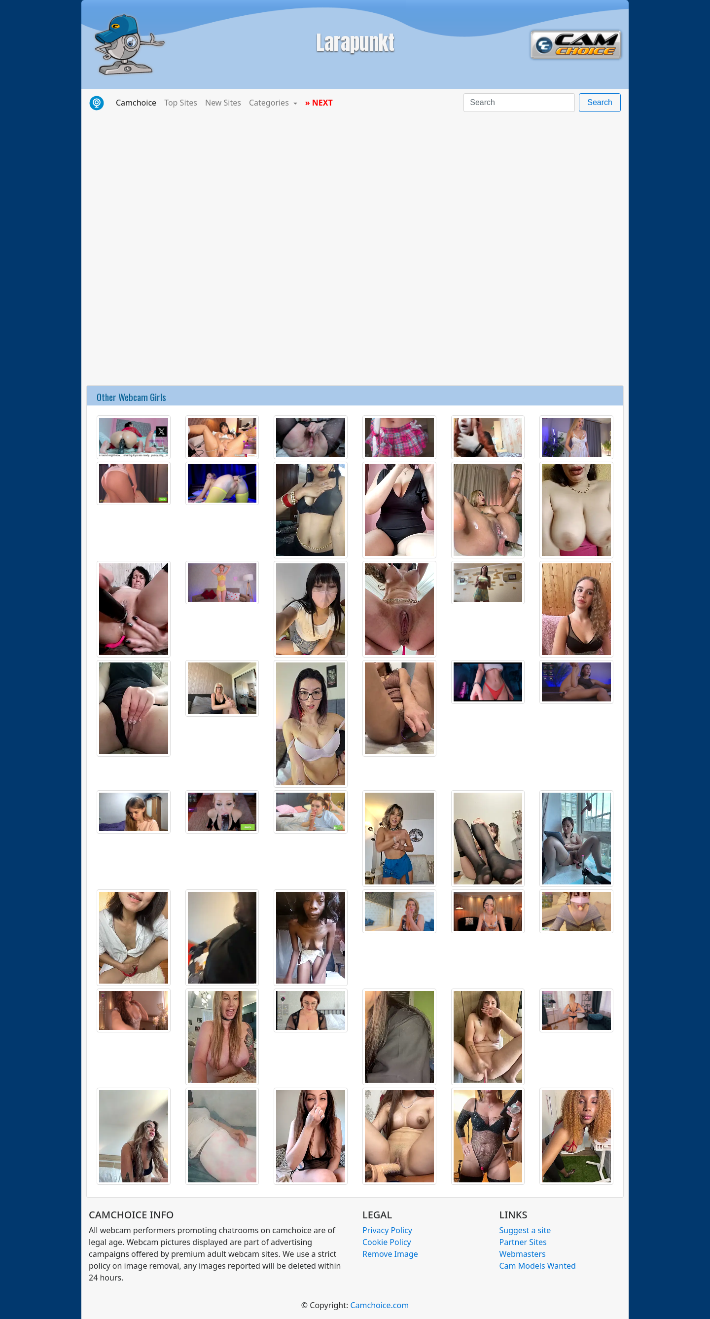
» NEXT (319, 102)
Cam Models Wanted (537, 1265)
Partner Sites (523, 1242)
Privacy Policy (387, 1230)
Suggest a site (525, 1230)
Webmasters (522, 1253)
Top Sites (180, 102)
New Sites (223, 102)
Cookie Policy (386, 1242)
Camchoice (138, 102)
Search (599, 102)
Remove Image (390, 1253)
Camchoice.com (379, 1305)
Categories (270, 102)
